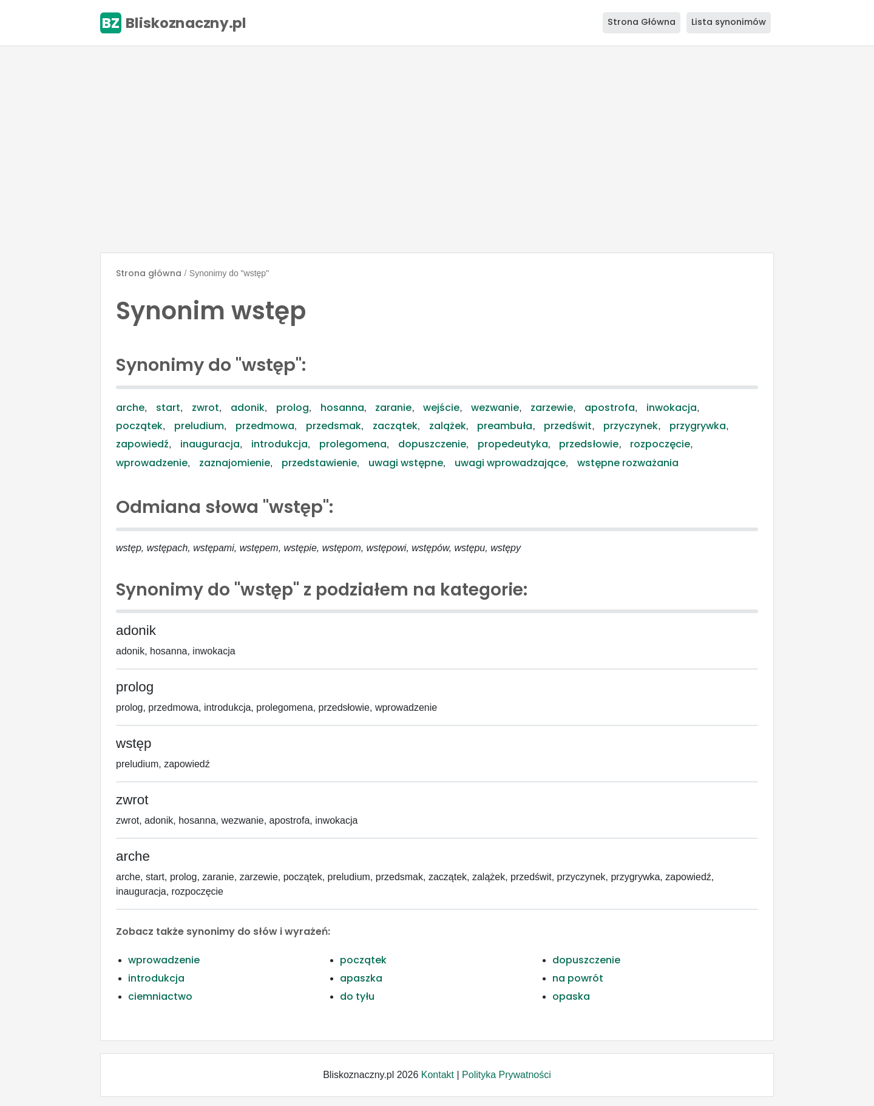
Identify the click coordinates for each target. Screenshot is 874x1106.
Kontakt (437, 1075)
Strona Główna (642, 22)
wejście (441, 408)
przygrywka (697, 426)
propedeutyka (513, 444)
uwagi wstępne (405, 463)
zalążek (447, 426)
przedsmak (333, 426)
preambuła (504, 426)
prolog (292, 408)
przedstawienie (319, 463)
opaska (571, 996)
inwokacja (671, 408)
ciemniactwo (160, 996)
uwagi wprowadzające (510, 463)
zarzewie (551, 408)
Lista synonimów (728, 22)
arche (130, 408)
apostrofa (609, 408)
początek (139, 426)
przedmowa (264, 426)
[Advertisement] (437, 149)
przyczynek (630, 426)
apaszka (361, 978)
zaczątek (395, 426)
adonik (248, 408)
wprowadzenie (152, 463)
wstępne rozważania (628, 463)
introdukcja (279, 444)
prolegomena (353, 444)
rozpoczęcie (660, 444)
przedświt (568, 426)
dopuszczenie (432, 444)
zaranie (393, 408)
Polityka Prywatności (506, 1075)
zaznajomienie (234, 463)
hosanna (342, 408)
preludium (199, 426)
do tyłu (357, 996)
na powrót (577, 978)
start (168, 408)
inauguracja (210, 444)
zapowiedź (142, 444)
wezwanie (495, 408)
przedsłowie (588, 444)
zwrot (205, 408)
